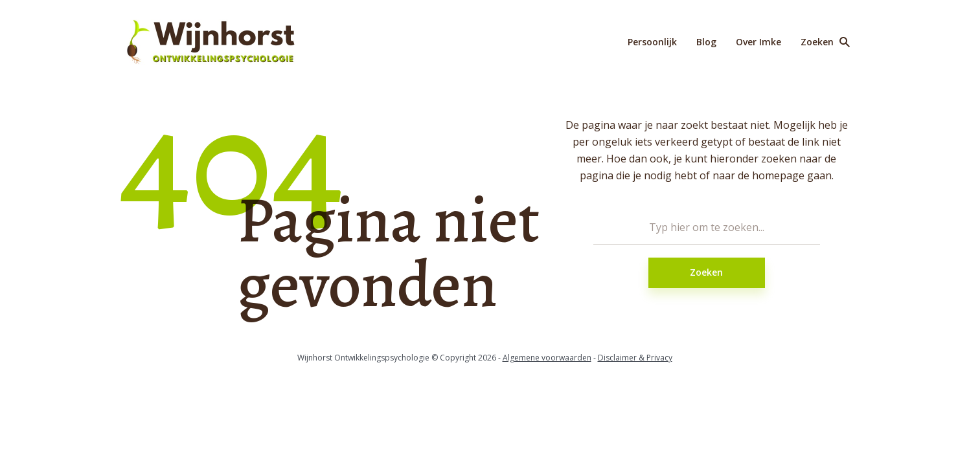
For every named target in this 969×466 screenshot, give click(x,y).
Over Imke (758, 42)
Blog (706, 42)
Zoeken (706, 272)
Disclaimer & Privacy (635, 357)
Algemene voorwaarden (547, 357)
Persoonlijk (652, 42)
